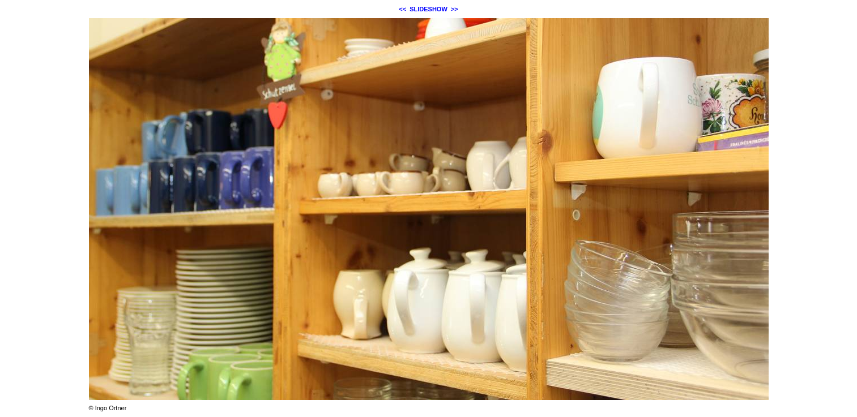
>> (454, 9)
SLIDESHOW (428, 9)
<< (402, 9)
